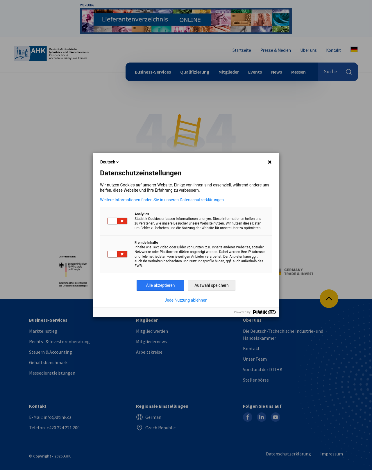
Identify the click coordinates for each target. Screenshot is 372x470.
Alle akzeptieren (160, 285)
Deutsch (110, 162)
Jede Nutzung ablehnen (186, 300)
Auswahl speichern (211, 285)
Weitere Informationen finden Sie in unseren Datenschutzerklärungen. (162, 199)
